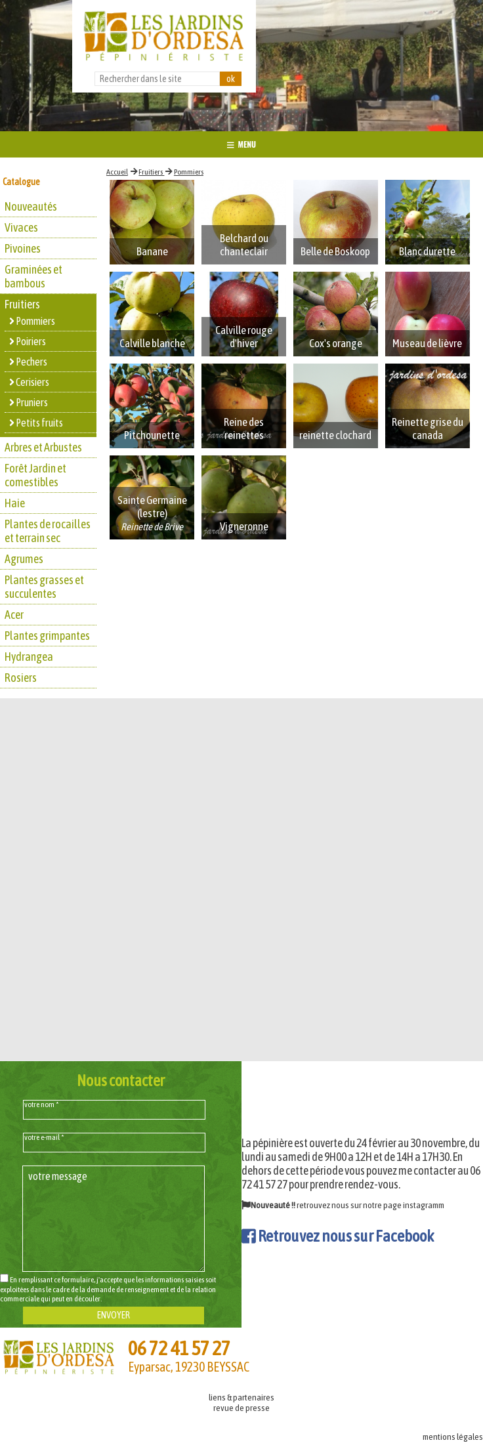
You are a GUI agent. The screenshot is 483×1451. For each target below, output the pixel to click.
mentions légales (453, 1436)
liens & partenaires (241, 1397)
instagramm (423, 1205)
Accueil (117, 172)
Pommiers (188, 172)
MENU (241, 144)
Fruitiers (151, 172)
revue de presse (241, 1407)
